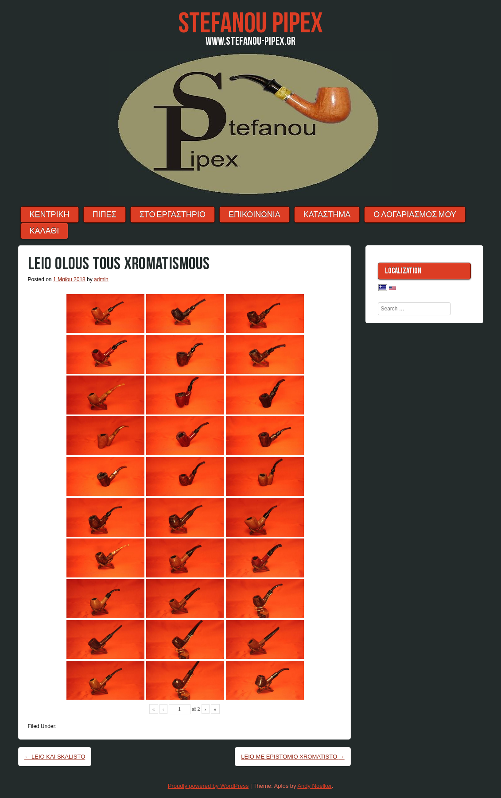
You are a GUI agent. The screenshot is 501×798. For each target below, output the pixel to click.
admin (101, 279)
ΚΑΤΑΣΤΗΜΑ (326, 214)
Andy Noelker (314, 786)
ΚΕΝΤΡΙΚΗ (50, 214)
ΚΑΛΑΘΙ (44, 231)
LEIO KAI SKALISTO (54, 756)
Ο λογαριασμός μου (414, 214)
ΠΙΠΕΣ (105, 214)
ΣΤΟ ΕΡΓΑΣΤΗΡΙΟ (173, 214)
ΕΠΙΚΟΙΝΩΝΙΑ (254, 214)
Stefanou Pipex (250, 23)
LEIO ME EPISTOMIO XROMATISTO (292, 756)
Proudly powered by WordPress (208, 786)
